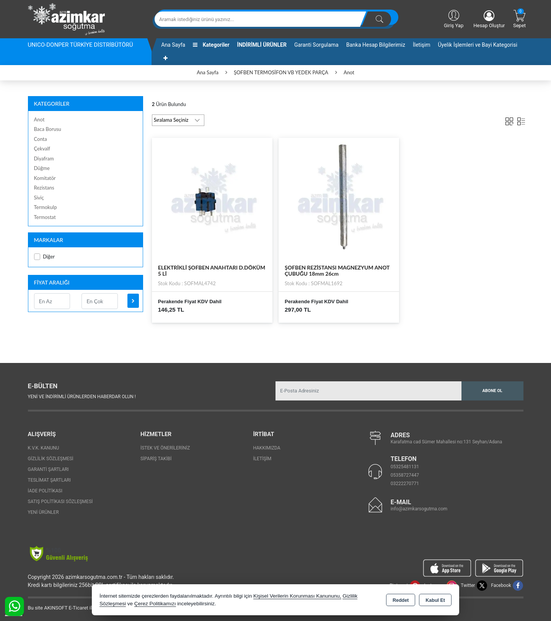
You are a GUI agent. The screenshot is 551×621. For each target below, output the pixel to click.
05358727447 (405, 475)
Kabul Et (435, 600)
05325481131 (405, 466)
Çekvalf (42, 148)
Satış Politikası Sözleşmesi (60, 501)
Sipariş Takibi (156, 458)
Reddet (401, 600)
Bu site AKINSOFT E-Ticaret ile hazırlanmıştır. (77, 608)
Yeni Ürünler (43, 512)
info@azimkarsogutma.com (419, 509)
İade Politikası (45, 491)
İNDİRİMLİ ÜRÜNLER (262, 45)
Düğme (42, 168)
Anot (39, 119)
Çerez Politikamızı (155, 603)
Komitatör (45, 178)
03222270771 (405, 483)
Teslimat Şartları (49, 480)
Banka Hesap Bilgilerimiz (375, 45)
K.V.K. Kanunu (43, 448)
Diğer (44, 256)
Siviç (39, 197)
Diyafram (44, 158)
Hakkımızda (266, 448)
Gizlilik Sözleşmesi (50, 458)
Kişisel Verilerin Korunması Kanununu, (297, 596)
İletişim (421, 45)
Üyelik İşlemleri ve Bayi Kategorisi (477, 45)
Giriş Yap (453, 18)
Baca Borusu (47, 129)
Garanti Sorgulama (316, 45)
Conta (40, 139)
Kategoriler (211, 45)
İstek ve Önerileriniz (165, 448)
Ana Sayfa (173, 45)
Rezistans (44, 188)
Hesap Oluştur (489, 19)
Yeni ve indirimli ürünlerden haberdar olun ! (82, 396)
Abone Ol (492, 390)
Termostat (45, 217)
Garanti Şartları (48, 469)
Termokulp (45, 207)
